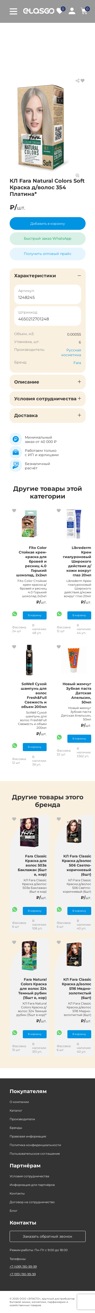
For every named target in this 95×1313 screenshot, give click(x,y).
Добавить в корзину (47, 223)
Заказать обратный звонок (47, 1236)
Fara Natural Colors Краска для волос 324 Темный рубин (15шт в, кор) (32, 988)
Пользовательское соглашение (35, 1153)
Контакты (17, 1193)
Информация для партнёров (32, 1185)
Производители (22, 1119)
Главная (17, 30)
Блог (13, 1211)
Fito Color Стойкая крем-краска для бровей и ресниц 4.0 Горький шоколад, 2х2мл (31, 561)
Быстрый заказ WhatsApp (47, 238)
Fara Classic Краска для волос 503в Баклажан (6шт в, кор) (32, 865)
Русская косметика (71, 352)
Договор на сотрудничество (32, 1202)
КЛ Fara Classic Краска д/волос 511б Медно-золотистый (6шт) (76, 988)
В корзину (35, 615)
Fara (77, 362)
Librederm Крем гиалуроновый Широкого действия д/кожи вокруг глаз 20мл (77, 561)
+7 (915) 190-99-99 (23, 1274)
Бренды (16, 1128)
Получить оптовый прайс (47, 253)
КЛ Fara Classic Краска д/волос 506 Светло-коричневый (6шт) (76, 865)
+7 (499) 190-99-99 (23, 1266)
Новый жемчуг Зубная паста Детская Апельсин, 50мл (77, 693)
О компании (19, 1102)
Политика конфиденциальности (35, 1145)
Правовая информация (28, 1136)
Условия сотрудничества (29, 1176)
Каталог (39, 30)
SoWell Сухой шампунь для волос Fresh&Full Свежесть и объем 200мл (34, 695)
